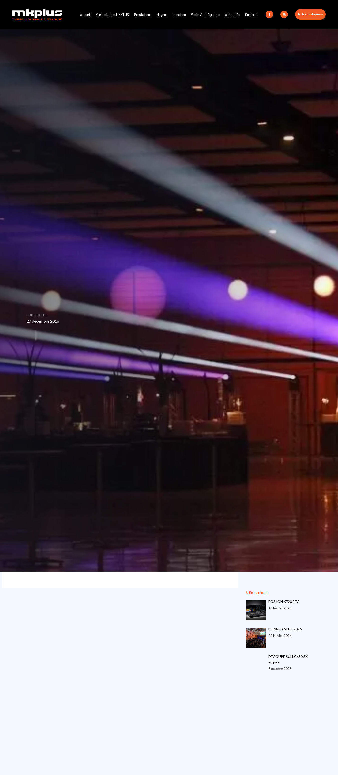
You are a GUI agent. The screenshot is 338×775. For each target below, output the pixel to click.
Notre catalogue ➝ (310, 14)
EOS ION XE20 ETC (283, 601)
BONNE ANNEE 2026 (285, 629)
